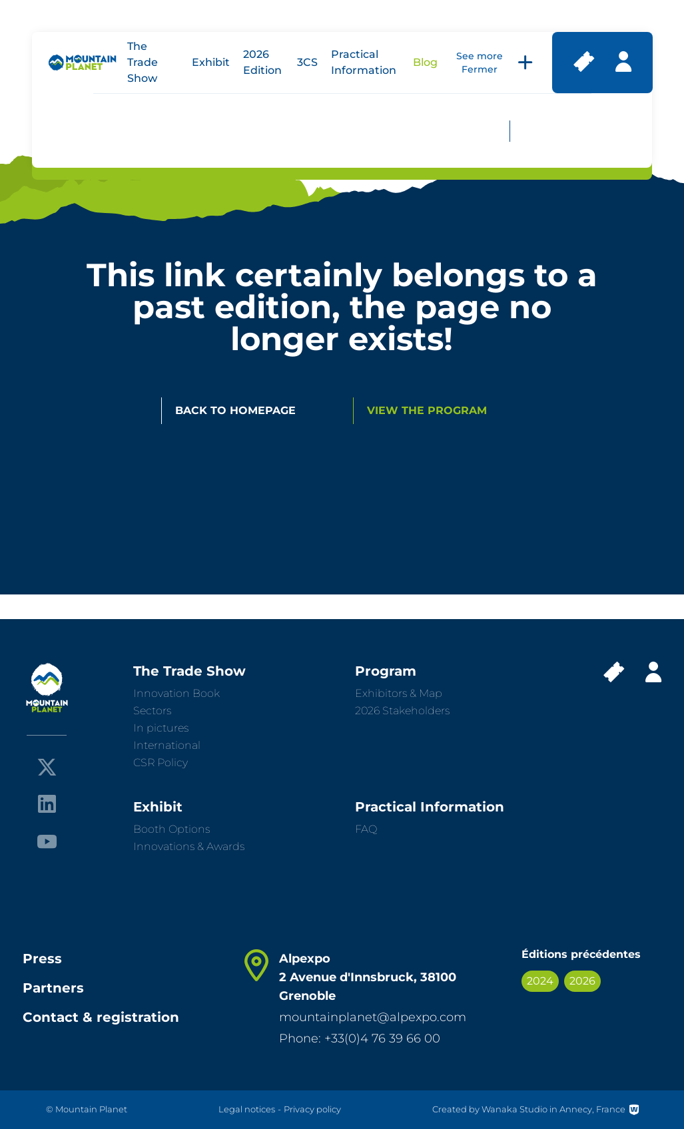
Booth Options (171, 829)
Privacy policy (312, 1109)
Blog (425, 62)
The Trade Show (142, 62)
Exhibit (211, 62)
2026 (582, 981)
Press (42, 959)
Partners (53, 988)
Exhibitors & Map (398, 693)
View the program (427, 410)
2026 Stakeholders (402, 710)
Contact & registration (101, 1017)
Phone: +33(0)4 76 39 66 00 (359, 1038)
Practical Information (429, 807)
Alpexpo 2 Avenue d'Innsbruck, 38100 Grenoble (367, 977)
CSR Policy (160, 762)
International (166, 745)
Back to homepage (235, 410)
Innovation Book (176, 693)
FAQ (366, 829)
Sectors (152, 710)
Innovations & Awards (188, 846)
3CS (307, 62)
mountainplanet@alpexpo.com (372, 1017)
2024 (540, 981)
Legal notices (246, 1109)
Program (385, 671)
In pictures (160, 728)
